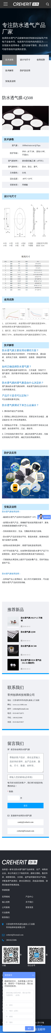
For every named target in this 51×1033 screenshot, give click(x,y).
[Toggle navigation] (5, 4)
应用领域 (6, 897)
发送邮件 (38, 1029)
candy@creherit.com (25, 822)
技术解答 (9, 70)
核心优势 (6, 902)
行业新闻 (6, 913)
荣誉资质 (29, 907)
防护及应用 (25, 70)
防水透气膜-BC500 (28, 646)
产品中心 (29, 897)
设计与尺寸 (25, 60)
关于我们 (29, 902)
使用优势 (41, 60)
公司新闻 (6, 907)
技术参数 (9, 60)
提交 (25, 806)
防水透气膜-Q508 (28, 632)
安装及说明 (10, 81)
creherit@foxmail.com (21, 709)
